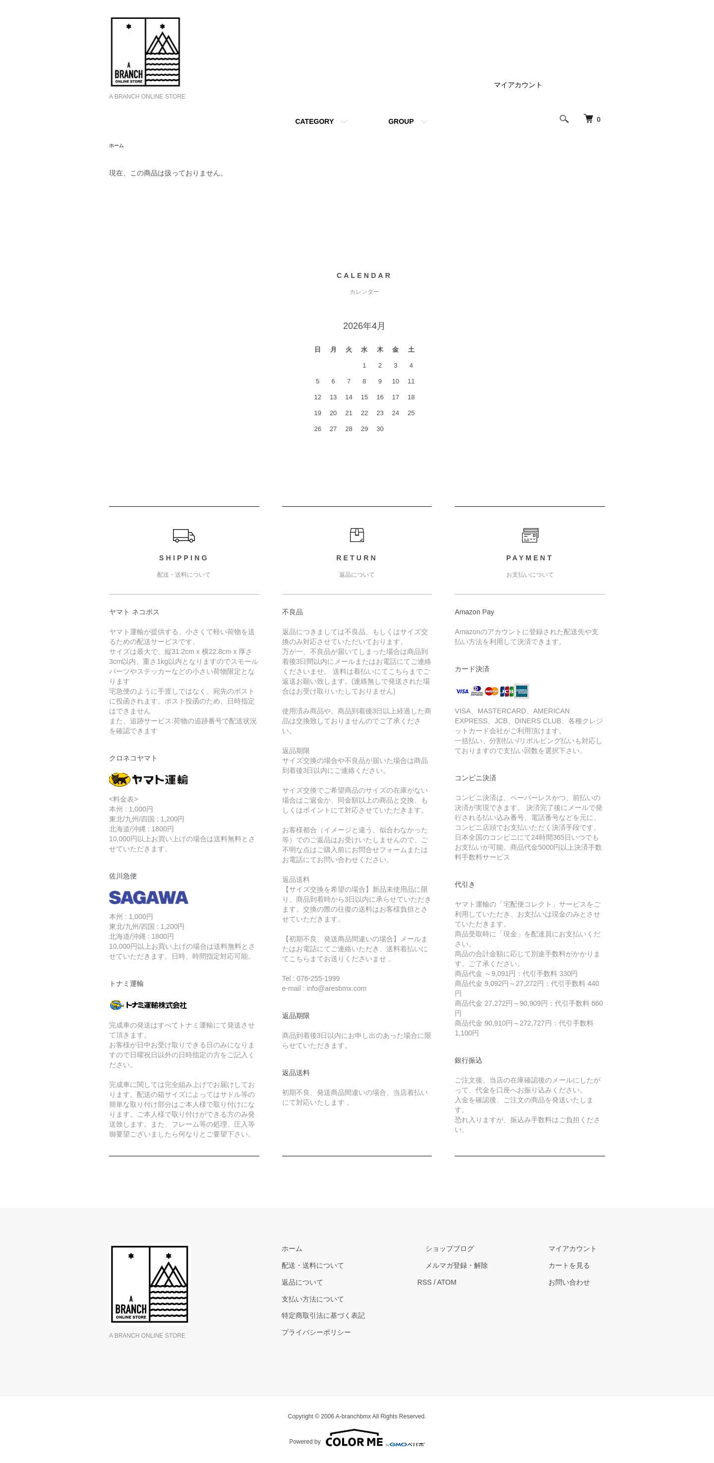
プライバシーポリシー (356, 1334)
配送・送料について (352, 1267)
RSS (456, 1284)
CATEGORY (314, 121)
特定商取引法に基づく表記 (363, 1317)
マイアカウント (518, 85)
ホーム (118, 146)
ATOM (478, 1284)
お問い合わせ (577, 1284)
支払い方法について (352, 1300)
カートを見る (577, 1267)
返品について (342, 1284)
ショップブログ (473, 1250)
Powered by (356, 1439)
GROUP (401, 121)
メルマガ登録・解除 (480, 1267)
